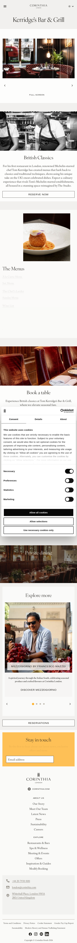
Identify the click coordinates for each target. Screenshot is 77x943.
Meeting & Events (38, 853)
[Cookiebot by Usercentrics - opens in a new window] (60, 411)
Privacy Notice (29, 923)
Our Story (38, 803)
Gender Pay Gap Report (64, 923)
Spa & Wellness (38, 848)
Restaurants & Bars (38, 843)
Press (38, 819)
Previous (3, 85)
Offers (38, 858)
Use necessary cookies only (38, 530)
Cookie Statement (45, 923)
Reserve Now (38, 194)
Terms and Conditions (12, 923)
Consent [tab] (13, 419)
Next (71, 85)
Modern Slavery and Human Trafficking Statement (45, 928)
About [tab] (63, 419)
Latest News (38, 814)
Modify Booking (38, 868)
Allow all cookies (38, 512)
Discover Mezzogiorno (39, 689)
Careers (38, 829)
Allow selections (38, 521)
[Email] (30, 759)
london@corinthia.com (24, 887)
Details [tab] (38, 419)
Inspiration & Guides (38, 863)
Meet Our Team (38, 809)
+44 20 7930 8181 (21, 881)
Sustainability (39, 824)
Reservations (38, 722)
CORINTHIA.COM (38, 789)
